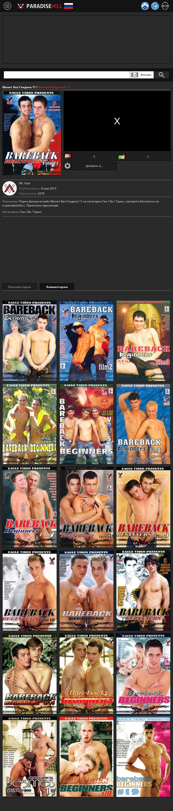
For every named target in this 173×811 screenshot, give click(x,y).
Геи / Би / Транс (31, 212)
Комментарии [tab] (57, 287)
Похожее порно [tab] (19, 287)
